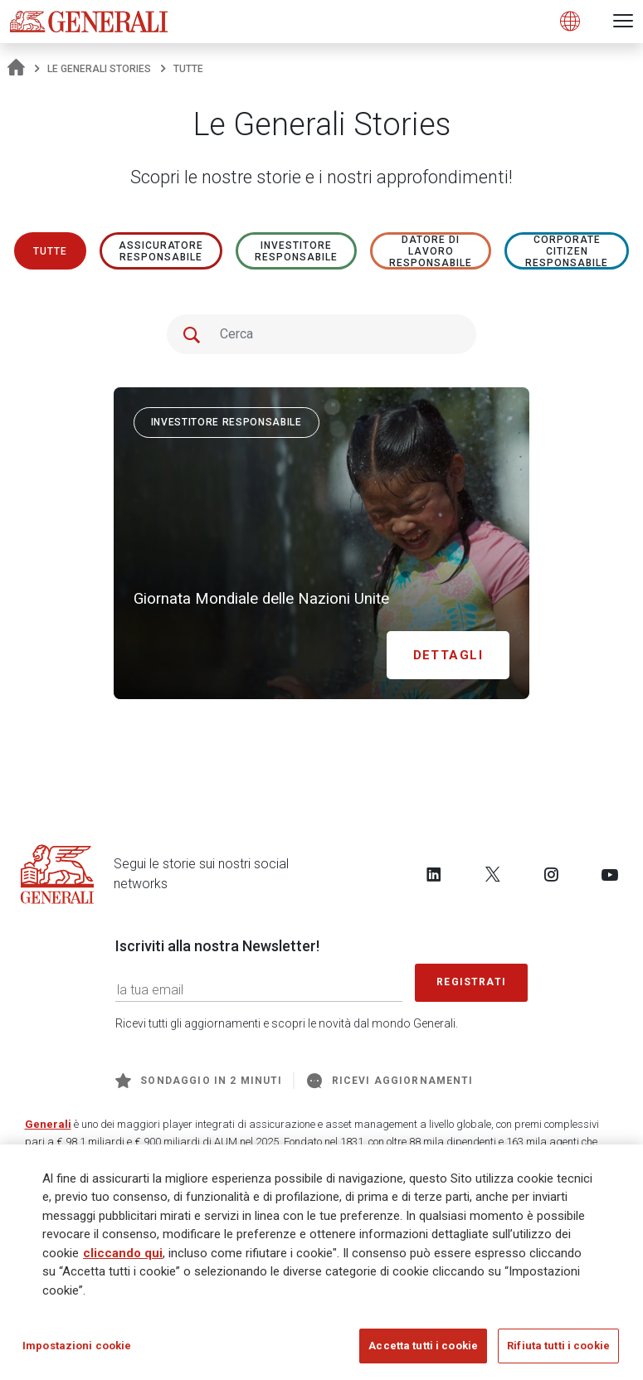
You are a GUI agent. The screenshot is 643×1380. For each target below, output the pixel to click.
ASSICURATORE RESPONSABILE (161, 251)
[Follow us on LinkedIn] (433, 874)
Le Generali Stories (99, 69)
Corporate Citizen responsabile (566, 251)
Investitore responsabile (296, 251)
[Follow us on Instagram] (550, 874)
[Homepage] (16, 68)
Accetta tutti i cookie (423, 1347)
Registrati (471, 982)
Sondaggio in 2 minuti (198, 1080)
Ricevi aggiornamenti (390, 1080)
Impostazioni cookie (76, 1347)
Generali (48, 1124)
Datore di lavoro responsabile (430, 251)
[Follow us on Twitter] (492, 874)
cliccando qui (123, 1253)
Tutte (50, 251)
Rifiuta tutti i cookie (558, 1347)
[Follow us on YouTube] (609, 874)
